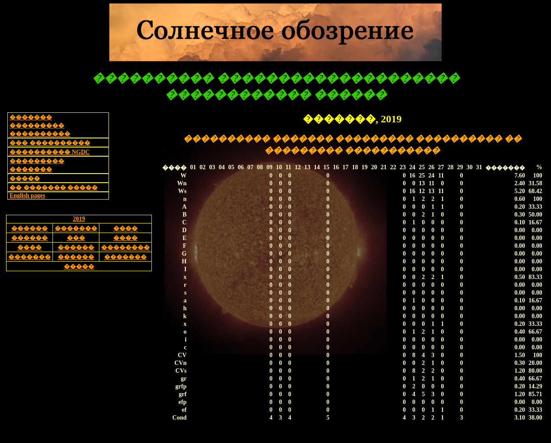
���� (125, 228)
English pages (27, 195)
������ (29, 228)
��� (76, 238)
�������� (125, 247)
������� (76, 228)
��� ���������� (50, 143)
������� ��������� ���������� (40, 125)
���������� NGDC (50, 152)
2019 (79, 219)
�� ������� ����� (54, 187)
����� (25, 178)
